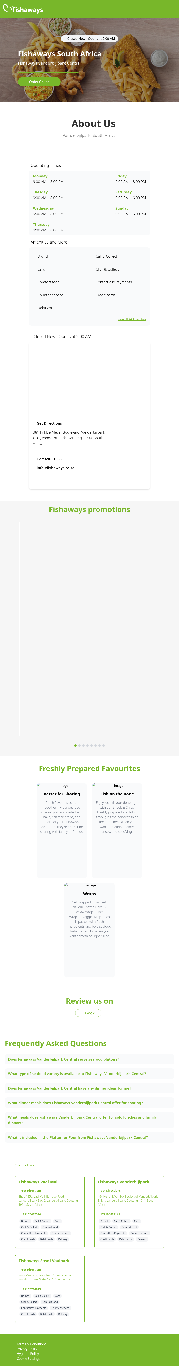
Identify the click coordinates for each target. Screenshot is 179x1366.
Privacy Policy (27, 1349)
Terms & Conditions (31, 1344)
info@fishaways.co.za (54, 467)
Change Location (25, 1165)
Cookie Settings (28, 1358)
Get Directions (48, 423)
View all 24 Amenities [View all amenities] (132, 319)
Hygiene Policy (28, 1353)
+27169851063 (47, 459)
